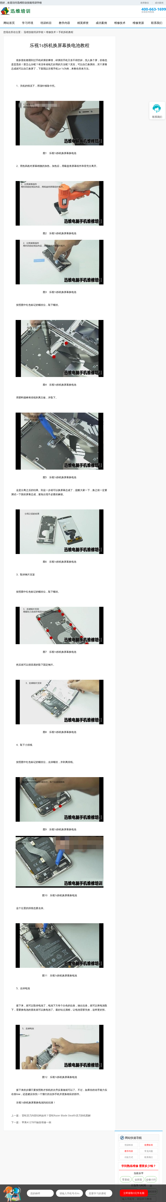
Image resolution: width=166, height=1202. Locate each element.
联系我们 (149, 62)
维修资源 (125, 1174)
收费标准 (149, 49)
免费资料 (92, 1157)
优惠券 (111, 1157)
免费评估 (139, 110)
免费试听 (54, 1157)
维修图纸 (149, 1157)
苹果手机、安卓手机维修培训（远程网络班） (131, 202)
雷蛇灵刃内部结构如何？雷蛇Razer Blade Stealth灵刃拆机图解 (56, 1119)
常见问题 (149, 55)
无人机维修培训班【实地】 (131, 168)
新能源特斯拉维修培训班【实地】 (131, 162)
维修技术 (51, 32)
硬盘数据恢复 (131, 174)
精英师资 (55, 1174)
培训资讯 (111, 1174)
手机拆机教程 (65, 32)
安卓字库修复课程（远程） (131, 179)
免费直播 (73, 1157)
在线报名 (97, 1174)
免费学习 (35, 1157)
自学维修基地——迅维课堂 (131, 190)
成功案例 (159, 2)
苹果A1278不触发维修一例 (36, 1126)
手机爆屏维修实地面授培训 (131, 185)
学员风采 (154, 1174)
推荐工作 (130, 1157)
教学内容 (130, 55)
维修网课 (16, 1157)
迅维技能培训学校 (33, 32)
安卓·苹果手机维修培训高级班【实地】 (131, 196)
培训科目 (130, 49)
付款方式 (130, 62)
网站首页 (12, 1174)
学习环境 (26, 1174)
